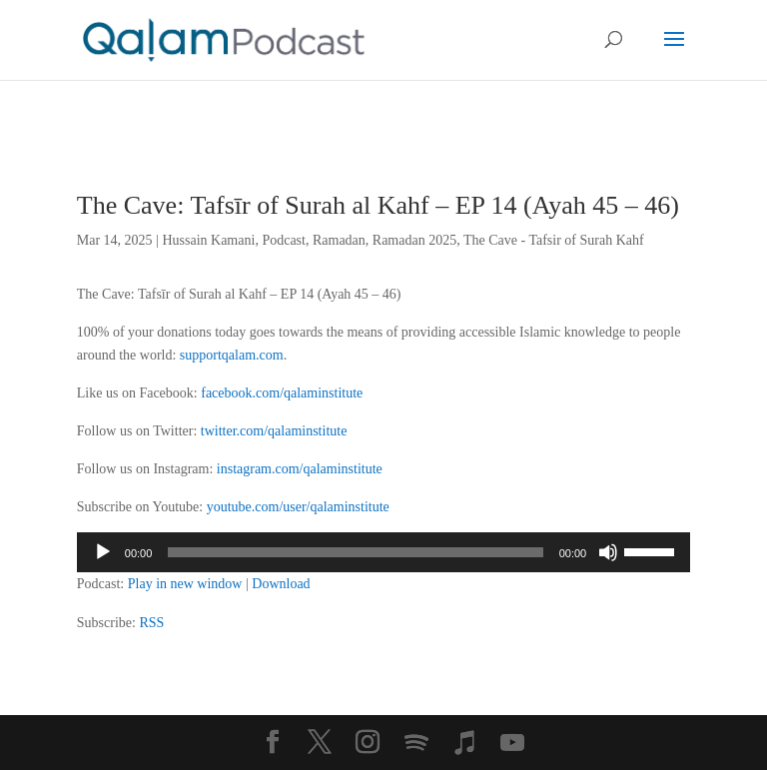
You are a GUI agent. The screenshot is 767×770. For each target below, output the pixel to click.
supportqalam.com (232, 355)
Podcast (284, 240)
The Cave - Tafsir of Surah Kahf (553, 240)
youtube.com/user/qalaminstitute (298, 506)
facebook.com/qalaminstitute (282, 392)
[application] (383, 552)
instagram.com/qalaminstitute (300, 468)
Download (281, 583)
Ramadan (339, 240)
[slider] (355, 552)
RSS (151, 622)
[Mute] (608, 552)
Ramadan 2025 (414, 240)
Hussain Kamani (208, 240)
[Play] (103, 552)
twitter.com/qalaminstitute (274, 430)
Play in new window (185, 583)
